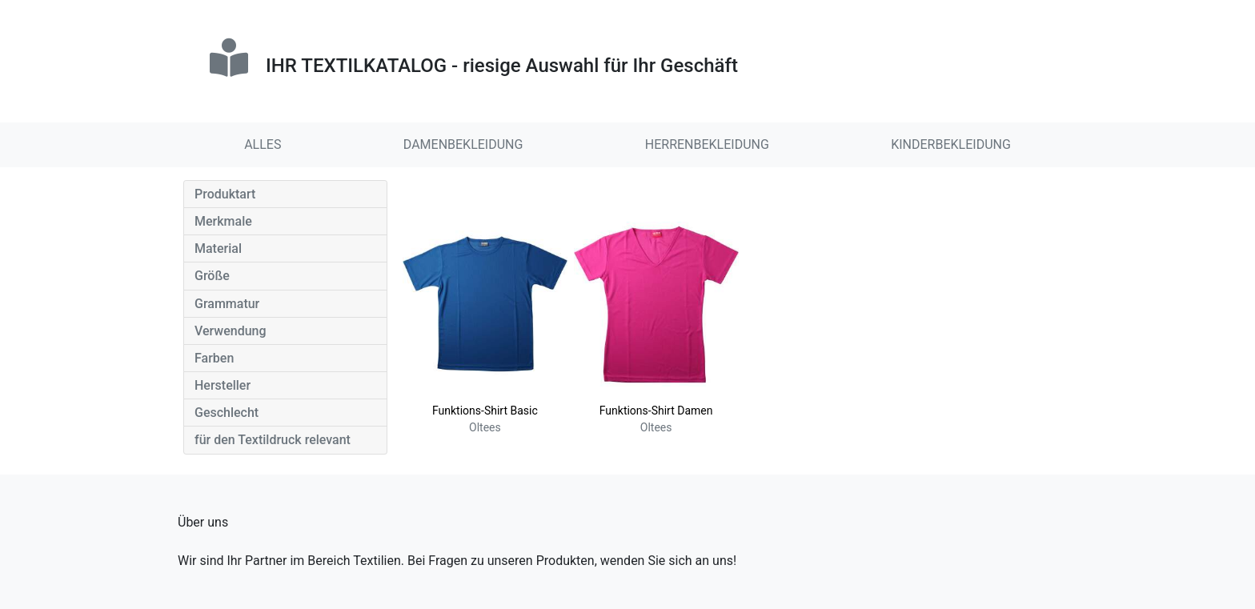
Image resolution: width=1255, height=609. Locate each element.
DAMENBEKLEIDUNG (463, 144)
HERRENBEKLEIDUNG (707, 144)
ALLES (262, 144)
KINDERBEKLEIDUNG (951, 144)
